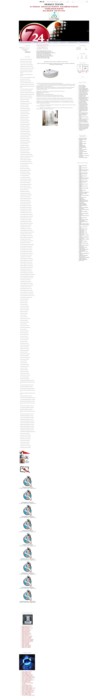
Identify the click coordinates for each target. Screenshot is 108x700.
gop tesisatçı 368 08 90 (23, 329)
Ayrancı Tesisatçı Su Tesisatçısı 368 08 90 (26, 59)
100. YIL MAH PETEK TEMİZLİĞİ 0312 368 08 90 (27, 399)
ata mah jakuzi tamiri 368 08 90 (24, 129)
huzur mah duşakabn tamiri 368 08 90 (25, 173)
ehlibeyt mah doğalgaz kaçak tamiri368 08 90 (26, 237)
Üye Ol (48, 1)
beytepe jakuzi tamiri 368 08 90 (24, 136)
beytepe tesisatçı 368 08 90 (24, 313)
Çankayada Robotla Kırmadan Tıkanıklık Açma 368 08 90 (27, 87)
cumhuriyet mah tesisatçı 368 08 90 (25, 318)
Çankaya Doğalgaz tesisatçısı (27, 671)
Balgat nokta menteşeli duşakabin (27, 640)
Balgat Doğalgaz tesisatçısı (26, 672)
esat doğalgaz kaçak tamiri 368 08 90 (25, 226)
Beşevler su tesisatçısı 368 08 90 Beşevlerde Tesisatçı (27, 77)
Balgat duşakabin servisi (26, 627)
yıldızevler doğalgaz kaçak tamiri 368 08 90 (26, 290)
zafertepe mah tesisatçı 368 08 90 (24, 378)
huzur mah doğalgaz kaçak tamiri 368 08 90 (26, 249)
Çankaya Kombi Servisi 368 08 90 (25, 79)
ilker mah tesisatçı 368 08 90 (24, 339)
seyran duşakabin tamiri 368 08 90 (25, 113)
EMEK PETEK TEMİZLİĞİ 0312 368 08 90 (26, 409)
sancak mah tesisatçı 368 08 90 (24, 364)
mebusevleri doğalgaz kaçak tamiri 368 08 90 (26, 272)
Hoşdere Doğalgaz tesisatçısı (26, 693)
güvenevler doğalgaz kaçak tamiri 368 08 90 (26, 246)
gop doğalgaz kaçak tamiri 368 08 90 (25, 242)
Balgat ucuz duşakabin (25, 629)
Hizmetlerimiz (36, 42)
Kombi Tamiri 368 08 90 (83, 42)
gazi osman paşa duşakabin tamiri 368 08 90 (26, 163)
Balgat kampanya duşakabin (26, 630)
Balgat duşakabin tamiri (26, 632)
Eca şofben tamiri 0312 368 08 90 (25, 442)
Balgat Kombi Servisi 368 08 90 (24, 99)
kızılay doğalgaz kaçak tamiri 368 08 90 (25, 269)
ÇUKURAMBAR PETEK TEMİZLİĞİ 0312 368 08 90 (27, 383)
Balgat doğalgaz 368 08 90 (72, 42)
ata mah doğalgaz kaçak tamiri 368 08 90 (26, 212)
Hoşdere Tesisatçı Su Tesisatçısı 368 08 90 (26, 61)
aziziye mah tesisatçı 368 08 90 (24, 306)
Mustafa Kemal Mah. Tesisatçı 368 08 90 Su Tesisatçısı (26, 72)
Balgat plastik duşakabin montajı (27, 628)
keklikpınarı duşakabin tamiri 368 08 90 (25, 159)
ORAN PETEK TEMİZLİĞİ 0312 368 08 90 (26, 386)
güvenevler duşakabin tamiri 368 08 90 (25, 170)
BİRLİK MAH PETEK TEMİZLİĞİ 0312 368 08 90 (27, 401)
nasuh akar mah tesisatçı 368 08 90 (25, 357)
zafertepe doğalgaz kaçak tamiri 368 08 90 (26, 297)
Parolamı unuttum (27, 51)
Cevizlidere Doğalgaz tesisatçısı (27, 675)
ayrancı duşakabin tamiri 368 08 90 (25, 124)
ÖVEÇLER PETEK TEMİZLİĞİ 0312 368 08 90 (27, 407)
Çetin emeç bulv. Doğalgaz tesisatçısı (28, 692)
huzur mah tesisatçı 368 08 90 (24, 334)
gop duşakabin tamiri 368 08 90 (24, 166)
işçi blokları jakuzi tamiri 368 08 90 (25, 200)
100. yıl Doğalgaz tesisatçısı (26, 684)
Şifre (22, 48)
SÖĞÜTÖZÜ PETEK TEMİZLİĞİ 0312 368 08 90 (27, 388)
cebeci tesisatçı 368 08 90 (23, 316)
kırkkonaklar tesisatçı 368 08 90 (24, 350)
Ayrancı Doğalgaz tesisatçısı (26, 694)
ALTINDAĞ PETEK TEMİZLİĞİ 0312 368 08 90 (27, 422)
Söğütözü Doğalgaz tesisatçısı (27, 686)
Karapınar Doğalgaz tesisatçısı (27, 678)
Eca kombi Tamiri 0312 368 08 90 (25, 440)
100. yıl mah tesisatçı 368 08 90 (24, 376)
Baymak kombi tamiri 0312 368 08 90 (25, 435)
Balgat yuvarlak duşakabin (26, 646)
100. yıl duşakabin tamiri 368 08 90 (25, 177)
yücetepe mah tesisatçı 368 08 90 (24, 373)
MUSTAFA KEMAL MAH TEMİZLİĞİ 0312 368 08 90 (27, 391)
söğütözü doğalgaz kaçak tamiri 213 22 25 (26, 288)
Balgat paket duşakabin (26, 631)
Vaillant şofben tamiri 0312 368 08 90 (25, 447)
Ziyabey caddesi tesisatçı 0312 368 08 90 (26, 90)
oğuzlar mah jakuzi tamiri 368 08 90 (25, 203)
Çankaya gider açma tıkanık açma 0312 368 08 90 (27, 84)
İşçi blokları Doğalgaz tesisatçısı (27, 685)
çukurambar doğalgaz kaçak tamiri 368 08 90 (26, 235)
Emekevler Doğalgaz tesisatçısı (27, 688)
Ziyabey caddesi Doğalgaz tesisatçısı (28, 679)
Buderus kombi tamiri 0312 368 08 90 (25, 438)
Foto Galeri (55, 42)
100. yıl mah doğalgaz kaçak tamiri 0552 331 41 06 (27, 295)
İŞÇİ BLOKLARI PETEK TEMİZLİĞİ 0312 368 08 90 (27, 403)
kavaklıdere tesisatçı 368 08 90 (24, 346)
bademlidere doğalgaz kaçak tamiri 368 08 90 (26, 216)
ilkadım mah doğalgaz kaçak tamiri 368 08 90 (26, 253)
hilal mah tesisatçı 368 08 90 (24, 332)
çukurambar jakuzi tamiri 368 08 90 (25, 110)
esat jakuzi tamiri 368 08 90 (24, 115)
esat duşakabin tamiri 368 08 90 (24, 117)
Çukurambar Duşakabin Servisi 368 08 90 (26, 96)
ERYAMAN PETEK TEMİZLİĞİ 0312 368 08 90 (27, 426)
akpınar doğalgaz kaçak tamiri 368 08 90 (25, 207)
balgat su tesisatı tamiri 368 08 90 (24, 433)
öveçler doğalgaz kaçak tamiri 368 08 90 (25, 219)
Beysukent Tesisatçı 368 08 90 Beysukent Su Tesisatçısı (26, 75)
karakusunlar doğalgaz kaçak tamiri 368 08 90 (26, 260)
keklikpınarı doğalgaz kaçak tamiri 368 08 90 (26, 265)
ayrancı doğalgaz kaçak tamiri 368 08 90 (25, 221)
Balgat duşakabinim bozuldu (26, 634)
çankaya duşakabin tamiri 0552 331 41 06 (26, 103)
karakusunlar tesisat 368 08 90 (24, 343)
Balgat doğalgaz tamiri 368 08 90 (24, 101)
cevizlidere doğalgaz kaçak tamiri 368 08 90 (26, 230)
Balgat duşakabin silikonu (26, 633)
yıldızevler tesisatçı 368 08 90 (24, 371)
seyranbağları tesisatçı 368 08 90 (24, 366)
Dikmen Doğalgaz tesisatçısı (26, 673)
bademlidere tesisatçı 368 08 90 (24, 309)
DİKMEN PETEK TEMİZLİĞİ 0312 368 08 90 (26, 415)
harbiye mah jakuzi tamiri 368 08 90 (25, 182)
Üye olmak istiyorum (28, 52)
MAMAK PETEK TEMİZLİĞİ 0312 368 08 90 (26, 419)
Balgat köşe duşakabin (25, 643)
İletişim (49, 42)
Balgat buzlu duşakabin (26, 642)
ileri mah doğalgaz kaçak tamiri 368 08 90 (26, 251)
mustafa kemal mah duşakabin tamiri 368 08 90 (26, 156)
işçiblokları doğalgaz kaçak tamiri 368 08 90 (26, 258)
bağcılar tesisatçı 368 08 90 (24, 311)
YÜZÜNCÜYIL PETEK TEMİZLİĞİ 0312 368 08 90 (27, 397)
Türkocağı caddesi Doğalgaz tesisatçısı (28, 695)
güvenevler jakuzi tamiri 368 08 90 (25, 168)
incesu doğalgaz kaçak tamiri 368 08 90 (25, 256)
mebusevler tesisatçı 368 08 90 (24, 355)
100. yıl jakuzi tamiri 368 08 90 (24, 175)
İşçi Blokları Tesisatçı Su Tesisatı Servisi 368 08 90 (27, 68)
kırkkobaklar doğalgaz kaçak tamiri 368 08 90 (26, 267)
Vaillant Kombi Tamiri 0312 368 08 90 (25, 445)
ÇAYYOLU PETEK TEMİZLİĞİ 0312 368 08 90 (27, 417)
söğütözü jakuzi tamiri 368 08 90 (24, 147)
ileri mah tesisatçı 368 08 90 (24, 336)
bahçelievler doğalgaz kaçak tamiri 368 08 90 (26, 223)
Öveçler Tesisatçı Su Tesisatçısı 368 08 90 (26, 62)
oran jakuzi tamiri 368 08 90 (24, 143)
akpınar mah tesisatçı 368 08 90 (24, 299)
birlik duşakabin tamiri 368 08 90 (24, 191)
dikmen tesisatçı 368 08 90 (24, 302)
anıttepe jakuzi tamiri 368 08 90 (24, 126)
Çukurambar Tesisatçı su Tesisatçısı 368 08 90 (26, 66)
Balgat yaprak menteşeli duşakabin (27, 639)
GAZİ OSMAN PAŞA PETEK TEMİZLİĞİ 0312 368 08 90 (27, 394)
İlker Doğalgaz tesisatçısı (26, 681)
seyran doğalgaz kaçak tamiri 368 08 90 (25, 286)
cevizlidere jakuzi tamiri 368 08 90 (25, 133)
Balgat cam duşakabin (25, 635)
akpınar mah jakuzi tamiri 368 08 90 (25, 186)
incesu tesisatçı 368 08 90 (23, 341)
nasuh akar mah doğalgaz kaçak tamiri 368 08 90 (27, 276)
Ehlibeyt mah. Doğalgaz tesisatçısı (27, 691)
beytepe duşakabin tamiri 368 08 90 (25, 138)
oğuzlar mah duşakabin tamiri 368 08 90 (25, 205)
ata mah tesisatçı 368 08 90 (24, 304)
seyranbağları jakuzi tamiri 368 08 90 (25, 193)
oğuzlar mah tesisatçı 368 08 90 (24, 359)
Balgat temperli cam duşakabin (27, 636)
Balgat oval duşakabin (25, 644)
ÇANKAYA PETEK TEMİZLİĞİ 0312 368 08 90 (27, 380)
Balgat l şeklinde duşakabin (26, 645)
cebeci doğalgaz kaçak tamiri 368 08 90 (25, 228)
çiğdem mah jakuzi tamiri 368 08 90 (25, 196)
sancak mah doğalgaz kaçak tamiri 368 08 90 (26, 283)
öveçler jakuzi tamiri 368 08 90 (24, 106)
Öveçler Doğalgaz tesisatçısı (26, 680)
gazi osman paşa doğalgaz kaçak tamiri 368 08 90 (27, 244)
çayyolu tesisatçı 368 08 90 (24, 320)
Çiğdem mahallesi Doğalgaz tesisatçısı (28, 676)
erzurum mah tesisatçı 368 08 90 (24, 325)
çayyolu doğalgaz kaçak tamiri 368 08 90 (26, 233)
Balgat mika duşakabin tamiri (27, 626)
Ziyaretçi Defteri (63, 42)
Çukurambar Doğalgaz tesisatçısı (27, 674)
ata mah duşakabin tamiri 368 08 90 (25, 131)
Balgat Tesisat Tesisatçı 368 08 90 (26, 42)
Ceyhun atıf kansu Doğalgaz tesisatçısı (28, 677)
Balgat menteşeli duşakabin (26, 638)
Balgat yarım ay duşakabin (26, 647)
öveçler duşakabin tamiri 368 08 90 (25, 108)
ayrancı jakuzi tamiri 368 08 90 (24, 122)
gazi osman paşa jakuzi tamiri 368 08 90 (25, 161)
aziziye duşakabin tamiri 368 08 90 (25, 152)
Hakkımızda (43, 42)
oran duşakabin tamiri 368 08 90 (24, 145)
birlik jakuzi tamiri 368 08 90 (24, 189)
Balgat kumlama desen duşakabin (27, 641)
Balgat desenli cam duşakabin (27, 637)
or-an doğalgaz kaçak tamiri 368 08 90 (25, 281)
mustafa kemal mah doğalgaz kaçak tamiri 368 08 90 (27, 274)
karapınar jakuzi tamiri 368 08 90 (24, 140)
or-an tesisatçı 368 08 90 (23, 362)
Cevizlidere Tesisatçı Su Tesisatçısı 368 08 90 (26, 64)
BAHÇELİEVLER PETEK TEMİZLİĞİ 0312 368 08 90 (27, 412)
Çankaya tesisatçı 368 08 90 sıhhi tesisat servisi (26, 82)
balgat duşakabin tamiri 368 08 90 (25, 120)
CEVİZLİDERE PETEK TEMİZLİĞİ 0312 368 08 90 (27, 431)
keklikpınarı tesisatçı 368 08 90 (24, 348)
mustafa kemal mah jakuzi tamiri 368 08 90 (26, 154)
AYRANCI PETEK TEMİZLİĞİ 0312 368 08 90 (27, 405)
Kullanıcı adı (21, 47)
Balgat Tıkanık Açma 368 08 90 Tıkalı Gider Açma (27, 92)
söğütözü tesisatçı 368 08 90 (24, 369)
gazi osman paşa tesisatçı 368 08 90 (25, 327)
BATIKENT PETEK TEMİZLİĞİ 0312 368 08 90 (27, 424)
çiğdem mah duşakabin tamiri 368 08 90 (25, 198)
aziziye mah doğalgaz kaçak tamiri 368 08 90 (26, 214)
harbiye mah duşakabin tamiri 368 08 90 (25, 184)
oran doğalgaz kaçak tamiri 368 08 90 (25, 279)
